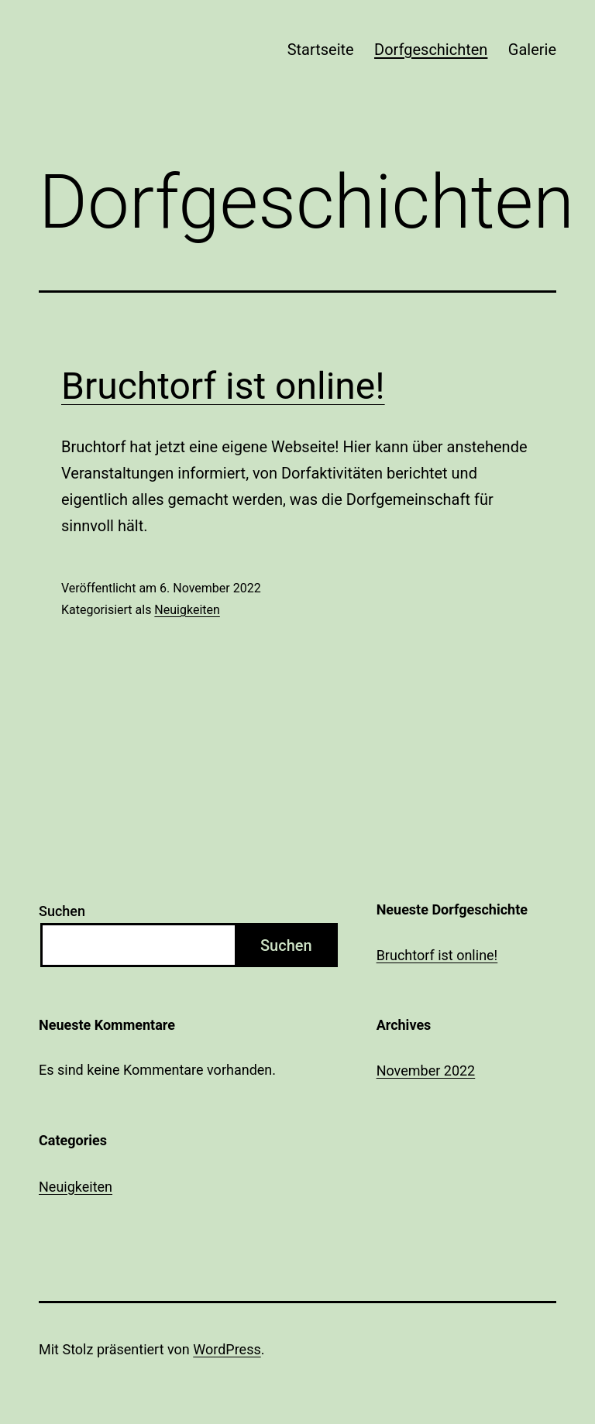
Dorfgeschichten (430, 49)
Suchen (62, 911)
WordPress (226, 1349)
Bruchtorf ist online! (223, 386)
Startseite (320, 49)
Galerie (532, 49)
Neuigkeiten (186, 609)
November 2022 (426, 1070)
